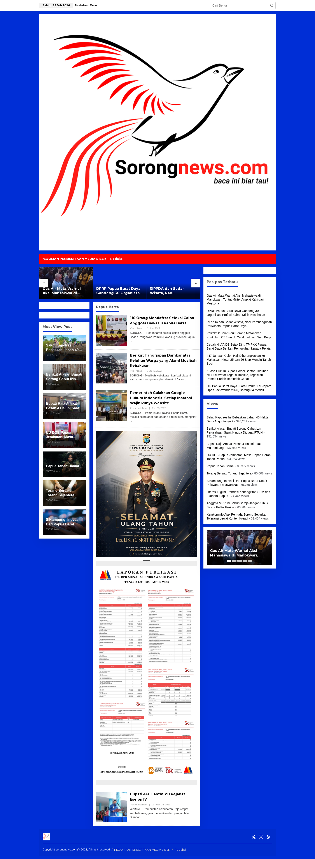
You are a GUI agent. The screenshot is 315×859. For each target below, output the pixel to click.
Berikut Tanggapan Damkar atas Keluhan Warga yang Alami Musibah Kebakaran (163, 363)
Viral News (136, 333)
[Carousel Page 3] (239, 561)
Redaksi (180, 852)
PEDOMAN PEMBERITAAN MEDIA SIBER (142, 852)
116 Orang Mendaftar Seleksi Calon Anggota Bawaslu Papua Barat (161, 323)
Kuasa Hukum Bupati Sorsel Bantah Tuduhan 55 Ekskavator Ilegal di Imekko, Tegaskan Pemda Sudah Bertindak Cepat (237, 375)
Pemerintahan (138, 411)
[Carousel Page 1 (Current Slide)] (229, 561)
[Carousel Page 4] (245, 561)
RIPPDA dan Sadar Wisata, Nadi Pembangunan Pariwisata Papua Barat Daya (171, 291)
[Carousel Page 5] (250, 561)
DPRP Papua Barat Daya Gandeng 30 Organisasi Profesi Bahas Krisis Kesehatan (118, 291)
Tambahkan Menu (86, 5)
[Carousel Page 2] (234, 561)
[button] (272, 5)
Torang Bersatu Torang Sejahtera (229, 473)
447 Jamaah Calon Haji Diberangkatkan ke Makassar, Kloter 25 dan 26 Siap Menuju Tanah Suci (239, 359)
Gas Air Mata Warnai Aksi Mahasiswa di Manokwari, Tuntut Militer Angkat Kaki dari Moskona (65, 291)
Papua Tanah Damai (220, 466)
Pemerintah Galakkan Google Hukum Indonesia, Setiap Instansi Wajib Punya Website (161, 400)
